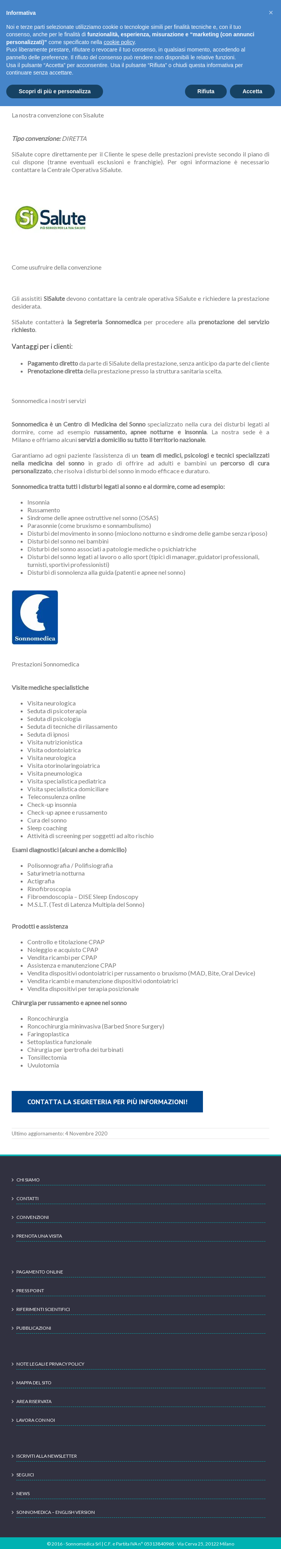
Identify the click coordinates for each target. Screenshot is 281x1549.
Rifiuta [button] (206, 91)
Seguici (25, 1475)
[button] (271, 12)
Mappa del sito (34, 1383)
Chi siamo (28, 1180)
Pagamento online (39, 1272)
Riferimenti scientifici (43, 1309)
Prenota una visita (39, 1236)
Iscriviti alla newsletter (46, 1456)
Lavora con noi (35, 1420)
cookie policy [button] (119, 42)
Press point (30, 1290)
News (23, 1493)
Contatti (27, 1198)
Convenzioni (32, 1217)
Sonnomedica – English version (55, 1512)
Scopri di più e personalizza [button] (55, 91)
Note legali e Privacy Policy (50, 1364)
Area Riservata (34, 1401)
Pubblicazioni (33, 1328)
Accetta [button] (252, 91)
